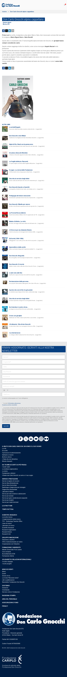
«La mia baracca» (15, 333)
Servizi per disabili (8, 500)
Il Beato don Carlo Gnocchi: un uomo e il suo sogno (21, 446)
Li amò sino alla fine (15, 273)
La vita (4, 448)
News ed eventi (7, 569)
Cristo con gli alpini (15, 316)
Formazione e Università (11, 547)
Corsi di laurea (6, 552)
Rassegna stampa (9, 595)
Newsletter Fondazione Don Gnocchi (13, 582)
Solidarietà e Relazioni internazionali (16, 559)
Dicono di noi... (6, 576)
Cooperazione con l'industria (10, 544)
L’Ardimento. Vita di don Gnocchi (19, 324)
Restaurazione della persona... (19, 281)
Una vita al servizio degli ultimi (19, 178)
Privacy (5, 606)
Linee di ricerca (6, 523)
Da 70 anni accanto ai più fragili (14, 465)
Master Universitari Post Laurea (12, 549)
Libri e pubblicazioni (8, 580)
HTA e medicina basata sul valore (12, 542)
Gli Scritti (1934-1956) (16, 238)
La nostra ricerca (7, 517)
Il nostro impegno (7, 561)
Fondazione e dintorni (8, 473)
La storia (4, 471)
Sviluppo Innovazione (10, 537)
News (4, 571)
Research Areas (7, 532)
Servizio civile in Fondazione (11, 592)
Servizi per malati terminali (10, 502)
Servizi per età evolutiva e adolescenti (14, 494)
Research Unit (6, 534)
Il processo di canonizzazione (11, 453)
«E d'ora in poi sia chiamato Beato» (20, 230)
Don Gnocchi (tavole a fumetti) (19, 187)
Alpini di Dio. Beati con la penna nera (21, 144)
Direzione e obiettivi (8, 540)
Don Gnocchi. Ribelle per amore (19, 204)
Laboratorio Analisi (8, 491)
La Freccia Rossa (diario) (17, 213)
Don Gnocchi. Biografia (16, 256)
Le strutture (7, 506)
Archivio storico (7, 457)
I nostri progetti (7, 564)
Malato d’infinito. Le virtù (17, 221)
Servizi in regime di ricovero (10, 481)
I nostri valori (6, 467)
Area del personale (9, 599)
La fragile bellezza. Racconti (18, 161)
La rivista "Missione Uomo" (10, 578)
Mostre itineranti (7, 461)
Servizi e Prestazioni (10, 479)
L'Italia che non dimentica (10, 459)
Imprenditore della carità (17, 247)
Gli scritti (5, 450)
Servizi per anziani (7, 496)
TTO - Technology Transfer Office (12, 521)
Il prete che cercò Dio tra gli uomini (20, 290)
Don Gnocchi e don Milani (17, 136)
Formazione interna (8, 556)
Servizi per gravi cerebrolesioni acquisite (14, 498)
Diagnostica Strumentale (9, 489)
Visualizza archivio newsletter (9, 405)
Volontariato (5, 590)
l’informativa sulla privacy (14, 403)
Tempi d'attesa (7, 509)
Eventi (4, 573)
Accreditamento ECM (8, 554)
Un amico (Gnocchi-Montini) (18, 153)
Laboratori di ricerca (8, 525)
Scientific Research (9, 515)
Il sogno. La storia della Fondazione (21, 170)
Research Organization (9, 530)
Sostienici (6, 585)
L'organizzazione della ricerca (11, 519)
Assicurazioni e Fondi (10, 602)
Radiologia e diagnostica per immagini (13, 487)
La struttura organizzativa (10, 469)
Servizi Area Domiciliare (9, 485)
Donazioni (5, 588)
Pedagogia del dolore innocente (19, 196)
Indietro (4, 11)
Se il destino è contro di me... (18, 307)
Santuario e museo (8, 455)
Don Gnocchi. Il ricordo (16, 264)
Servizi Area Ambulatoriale (10, 483)
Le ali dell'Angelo (14, 127)
